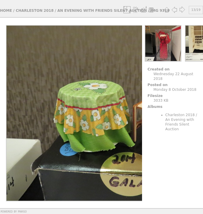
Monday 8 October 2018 (175, 90)
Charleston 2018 (35, 11)
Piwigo (22, 211)
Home (6, 11)
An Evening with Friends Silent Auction (102, 11)
